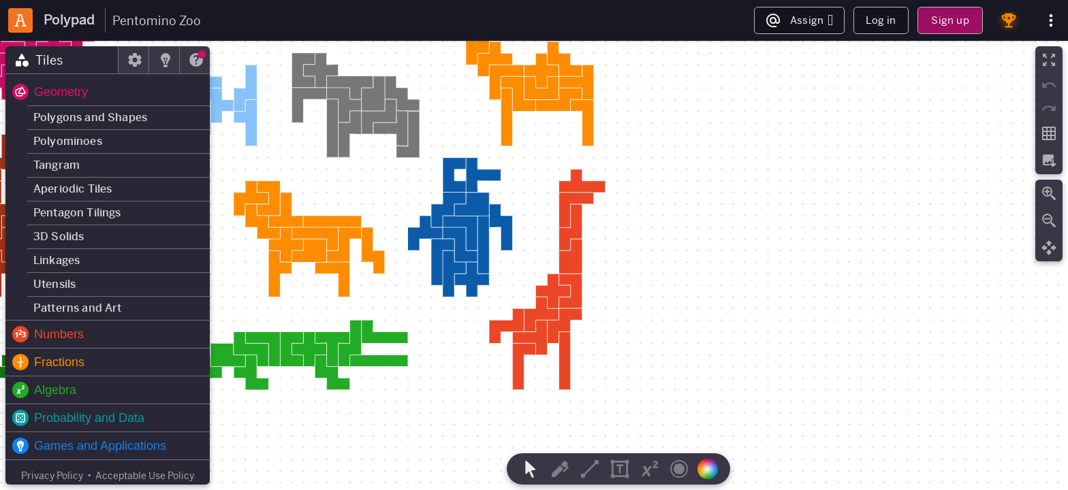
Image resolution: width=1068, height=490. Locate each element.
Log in (881, 20)
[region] (534, 265)
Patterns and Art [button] (77, 308)
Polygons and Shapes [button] (90, 117)
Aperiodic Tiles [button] (72, 189)
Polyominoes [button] (67, 141)
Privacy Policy (52, 476)
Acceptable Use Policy (144, 476)
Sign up (950, 20)
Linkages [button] (56, 260)
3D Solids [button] (58, 236)
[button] (107, 91)
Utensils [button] (54, 284)
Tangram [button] (56, 165)
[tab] (62, 60)
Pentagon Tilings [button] (77, 213)
